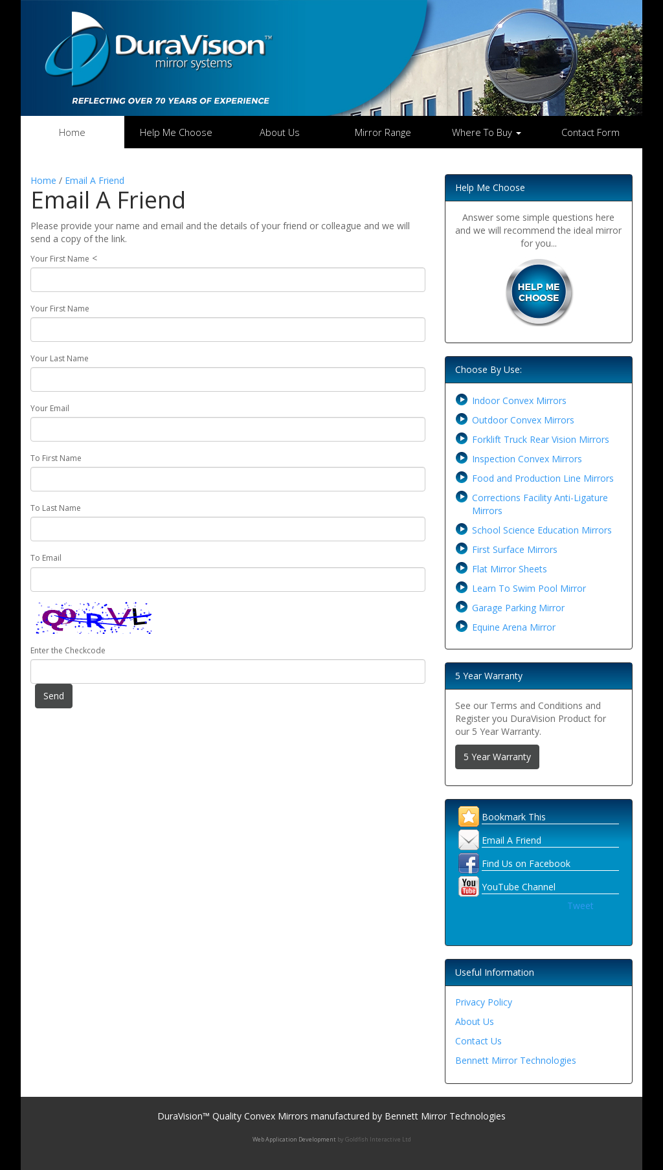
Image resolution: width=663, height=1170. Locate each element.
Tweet (580, 905)
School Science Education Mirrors (542, 530)
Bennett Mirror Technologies (515, 1060)
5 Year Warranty (497, 756)
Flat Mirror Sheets (509, 569)
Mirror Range (383, 132)
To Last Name (55, 507)
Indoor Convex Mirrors (519, 400)
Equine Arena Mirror (514, 627)
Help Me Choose (176, 132)
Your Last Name (59, 358)
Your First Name (59, 258)
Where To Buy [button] (486, 132)
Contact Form (590, 132)
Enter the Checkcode (68, 650)
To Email (46, 557)
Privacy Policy (483, 1002)
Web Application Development (294, 1139)
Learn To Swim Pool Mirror (529, 588)
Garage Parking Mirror (518, 608)
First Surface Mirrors (514, 549)
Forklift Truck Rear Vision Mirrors (540, 439)
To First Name (56, 458)
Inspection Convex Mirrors (527, 459)
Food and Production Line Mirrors (543, 478)
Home (72, 132)
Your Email (49, 408)
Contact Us (478, 1041)
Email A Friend (94, 180)
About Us (280, 132)
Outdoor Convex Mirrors (523, 420)
